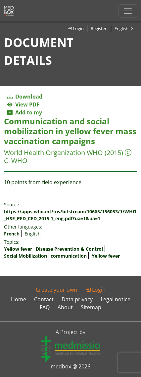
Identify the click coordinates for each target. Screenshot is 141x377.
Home (18, 299)
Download (24, 96)
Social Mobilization (25, 256)
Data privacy (77, 299)
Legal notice (115, 299)
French (12, 233)
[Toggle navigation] (127, 11)
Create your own (56, 289)
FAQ (45, 307)
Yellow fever (18, 249)
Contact (44, 299)
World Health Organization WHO (53, 152)
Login (76, 28)
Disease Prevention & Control (69, 249)
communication (69, 256)
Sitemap (91, 307)
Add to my (24, 112)
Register (99, 28)
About (65, 307)
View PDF (23, 104)
